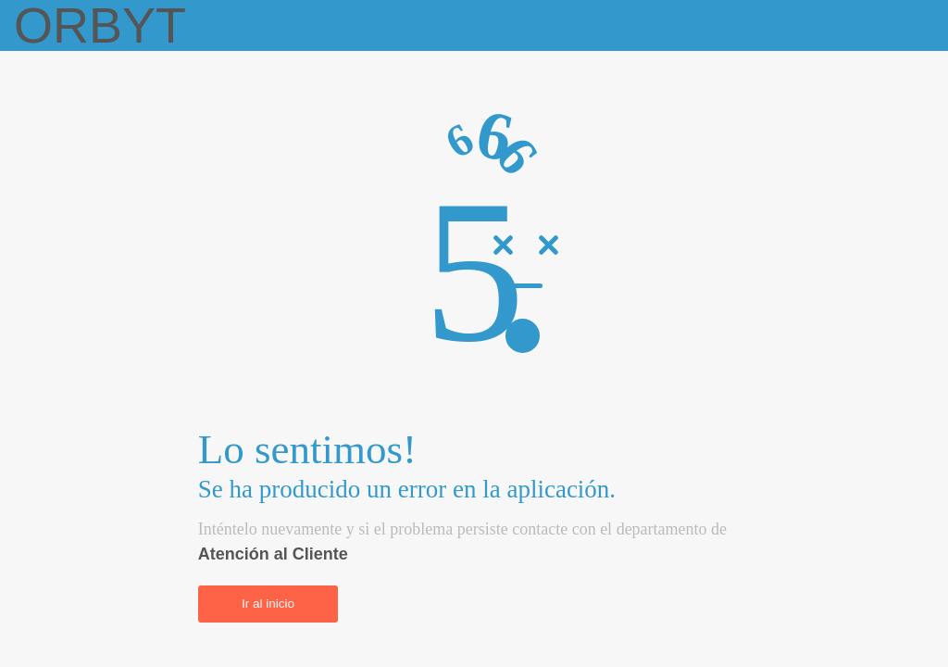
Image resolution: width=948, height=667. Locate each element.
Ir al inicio (268, 603)
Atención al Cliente (273, 554)
